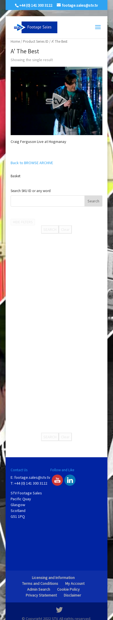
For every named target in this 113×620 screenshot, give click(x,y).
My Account (74, 583)
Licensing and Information (53, 577)
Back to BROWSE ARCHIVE (32, 162)
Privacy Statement (41, 595)
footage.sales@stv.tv (32, 477)
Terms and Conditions (40, 583)
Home (15, 41)
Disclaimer (72, 595)
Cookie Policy (68, 589)
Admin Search (38, 589)
